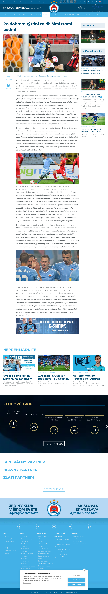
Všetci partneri (54, 486)
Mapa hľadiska (43, 558)
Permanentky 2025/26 (43, 542)
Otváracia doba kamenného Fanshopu (80, 540)
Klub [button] (13, 15)
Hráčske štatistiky (9, 538)
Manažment (25, 546)
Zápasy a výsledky (9, 548)
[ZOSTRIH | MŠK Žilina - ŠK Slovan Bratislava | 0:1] (93, 84)
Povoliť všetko (76, 584)
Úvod (5, 15)
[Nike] (54, 463)
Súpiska (6, 533)
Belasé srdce (33, 2)
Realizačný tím (8, 536)
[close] (84, 570)
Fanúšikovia (94, 68)
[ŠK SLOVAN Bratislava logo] (54, 6)
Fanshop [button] (96, 15)
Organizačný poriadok (25, 567)
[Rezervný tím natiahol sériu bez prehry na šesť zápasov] (93, 119)
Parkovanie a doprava (45, 561)
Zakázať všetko (76, 579)
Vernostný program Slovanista (44, 565)
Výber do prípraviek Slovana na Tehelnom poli (17, 375)
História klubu (54, 441)
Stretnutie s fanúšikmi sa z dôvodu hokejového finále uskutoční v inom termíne (92, 72)
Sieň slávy (24, 538)
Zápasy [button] (38, 15)
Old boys (24, 541)
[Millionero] (67, 471)
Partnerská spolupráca (25, 560)
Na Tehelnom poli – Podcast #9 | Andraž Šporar (86, 375)
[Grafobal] (41, 471)
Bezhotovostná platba (43, 555)
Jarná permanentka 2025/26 (44, 537)
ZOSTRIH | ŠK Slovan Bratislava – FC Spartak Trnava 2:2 (53, 375)
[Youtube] (88, 2)
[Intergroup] (41, 479)
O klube (24, 543)
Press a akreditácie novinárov (27, 552)
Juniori (93, 126)
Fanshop (41, 2)
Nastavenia (76, 575)
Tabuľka (6, 550)
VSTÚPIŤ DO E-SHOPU (78, 535)
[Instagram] (92, 2)
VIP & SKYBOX (43, 546)
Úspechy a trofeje (27, 536)
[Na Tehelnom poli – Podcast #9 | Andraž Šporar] (89, 361)
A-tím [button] (30, 15)
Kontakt (24, 548)
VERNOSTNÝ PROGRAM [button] (71, 15)
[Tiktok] (96, 2)
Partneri (24, 556)
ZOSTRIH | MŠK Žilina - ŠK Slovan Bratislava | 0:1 (92, 96)
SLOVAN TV (86, 15)
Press (11, 2)
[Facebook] (80, 2)
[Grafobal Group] (67, 479)
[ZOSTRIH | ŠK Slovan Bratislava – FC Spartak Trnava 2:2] (54, 361)
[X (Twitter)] (84, 2)
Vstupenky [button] (21, 15)
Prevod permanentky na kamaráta (62, 548)
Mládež (16, 370)
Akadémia (56, 15)
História (24, 533)
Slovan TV (93, 92)
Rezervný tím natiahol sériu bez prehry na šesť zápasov (91, 130)
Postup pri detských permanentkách (62, 553)
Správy (46, 15)
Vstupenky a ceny (44, 533)
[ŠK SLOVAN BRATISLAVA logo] (28, 8)
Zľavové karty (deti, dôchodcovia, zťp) (44, 550)
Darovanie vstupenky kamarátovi (45, 570)
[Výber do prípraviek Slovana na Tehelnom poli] (19, 361)
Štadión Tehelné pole (28, 563)
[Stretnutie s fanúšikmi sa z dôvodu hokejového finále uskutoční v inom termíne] (93, 61)
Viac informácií (27, 582)
